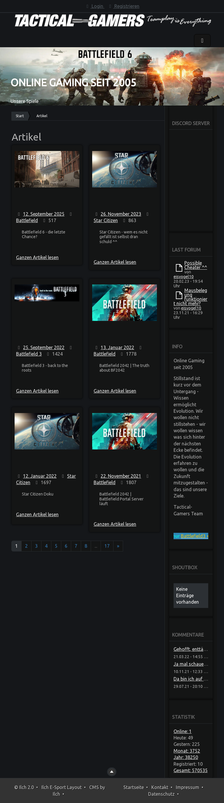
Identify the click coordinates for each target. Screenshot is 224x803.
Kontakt (159, 787)
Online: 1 (183, 731)
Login (94, 6)
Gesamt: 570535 (191, 770)
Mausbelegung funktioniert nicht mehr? (190, 297)
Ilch (56, 794)
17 (107, 546)
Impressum (187, 787)
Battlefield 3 (29, 353)
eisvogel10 (184, 276)
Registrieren (123, 6)
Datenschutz (161, 794)
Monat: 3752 (187, 750)
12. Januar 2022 (40, 476)
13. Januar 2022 (117, 347)
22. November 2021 (121, 476)
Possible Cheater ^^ (195, 265)
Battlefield (27, 220)
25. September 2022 (43, 347)
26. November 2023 (121, 214)
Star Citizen (106, 220)
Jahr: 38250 (186, 757)
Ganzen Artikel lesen (37, 257)
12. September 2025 (43, 214)
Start (20, 116)
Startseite (133, 787)
